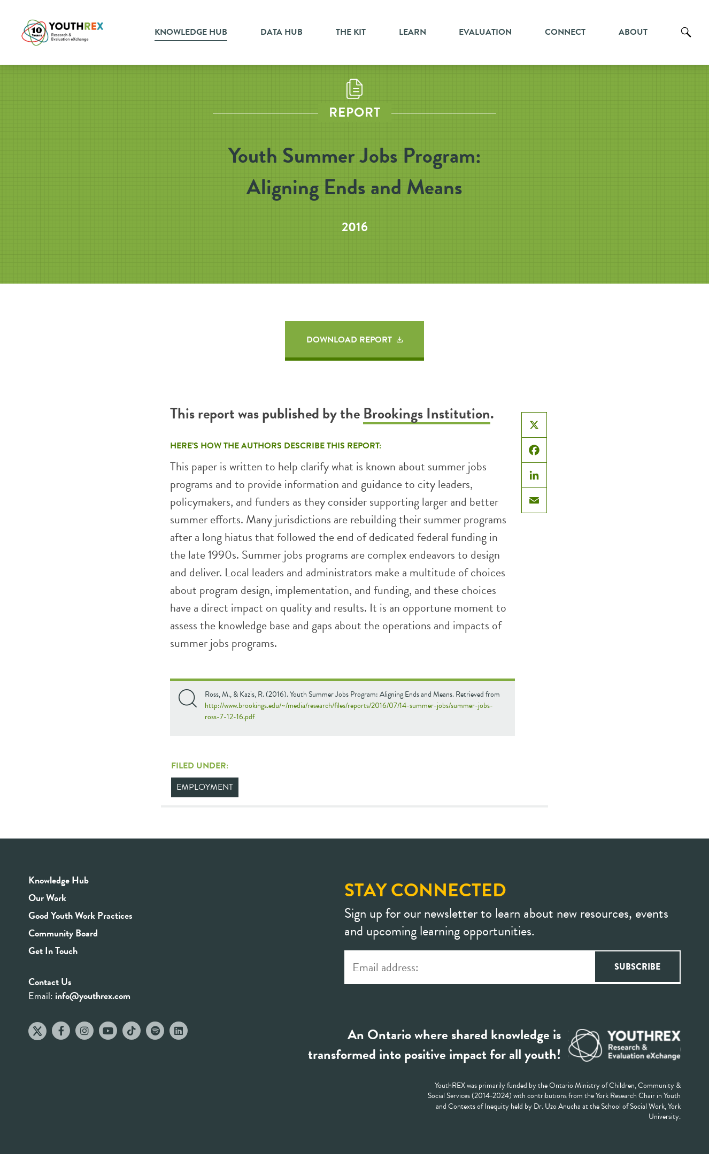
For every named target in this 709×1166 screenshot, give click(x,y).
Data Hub (281, 32)
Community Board (63, 933)
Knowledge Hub (191, 32)
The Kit (351, 32)
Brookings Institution (426, 413)
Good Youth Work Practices (80, 915)
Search (686, 40)
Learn (412, 32)
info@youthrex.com (92, 995)
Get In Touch (53, 950)
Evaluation (485, 32)
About (633, 32)
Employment (204, 787)
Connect (565, 32)
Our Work (47, 897)
